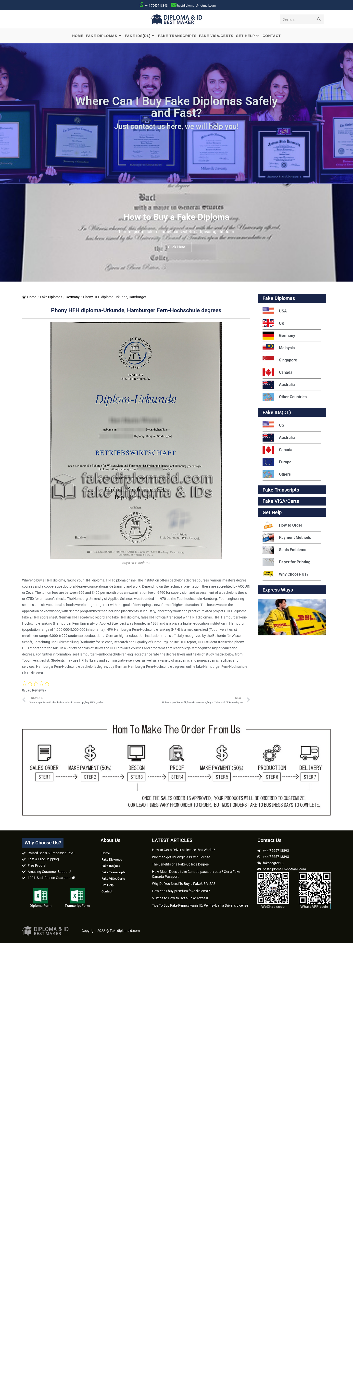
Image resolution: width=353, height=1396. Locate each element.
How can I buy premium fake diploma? (181, 892)
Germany (73, 298)
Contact (106, 892)
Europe (277, 463)
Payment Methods (287, 538)
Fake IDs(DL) (277, 413)
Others (277, 475)
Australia (279, 386)
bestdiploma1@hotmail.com (196, 5)
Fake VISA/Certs (281, 502)
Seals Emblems (284, 551)
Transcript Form (77, 907)
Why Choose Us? (285, 575)
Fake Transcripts (281, 491)
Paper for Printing (286, 563)
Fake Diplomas (51, 298)
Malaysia (279, 349)
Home (29, 298)
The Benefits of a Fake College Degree (180, 865)
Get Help (107, 886)
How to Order (282, 526)
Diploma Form (40, 907)
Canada (277, 373)
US (273, 426)
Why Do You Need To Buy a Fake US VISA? (183, 885)
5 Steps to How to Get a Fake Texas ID (180, 899)
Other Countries (285, 398)
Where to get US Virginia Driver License (181, 858)
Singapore (280, 361)
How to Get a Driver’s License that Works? (183, 851)
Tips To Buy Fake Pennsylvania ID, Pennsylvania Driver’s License (200, 906)
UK (273, 324)
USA (275, 312)
